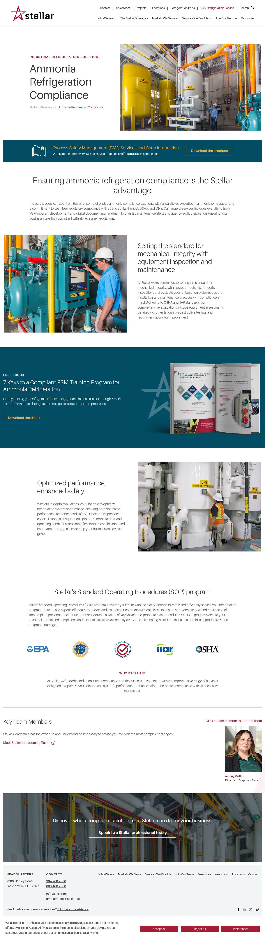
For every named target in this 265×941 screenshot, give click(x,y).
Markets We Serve (129, 874)
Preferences (240, 929)
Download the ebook (24, 418)
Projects (141, 8)
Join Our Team (184, 874)
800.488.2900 (56, 886)
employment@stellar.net (63, 899)
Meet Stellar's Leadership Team (29, 743)
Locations (158, 8)
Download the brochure (209, 151)
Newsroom (123, 8)
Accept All (159, 929)
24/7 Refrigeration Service (217, 8)
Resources (204, 874)
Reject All (200, 929)
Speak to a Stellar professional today (132, 832)
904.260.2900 (56, 881)
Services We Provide (158, 874)
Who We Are (106, 874)
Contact (105, 8)
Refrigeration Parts (182, 8)
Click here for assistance (73, 909)
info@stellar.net (57, 894)
